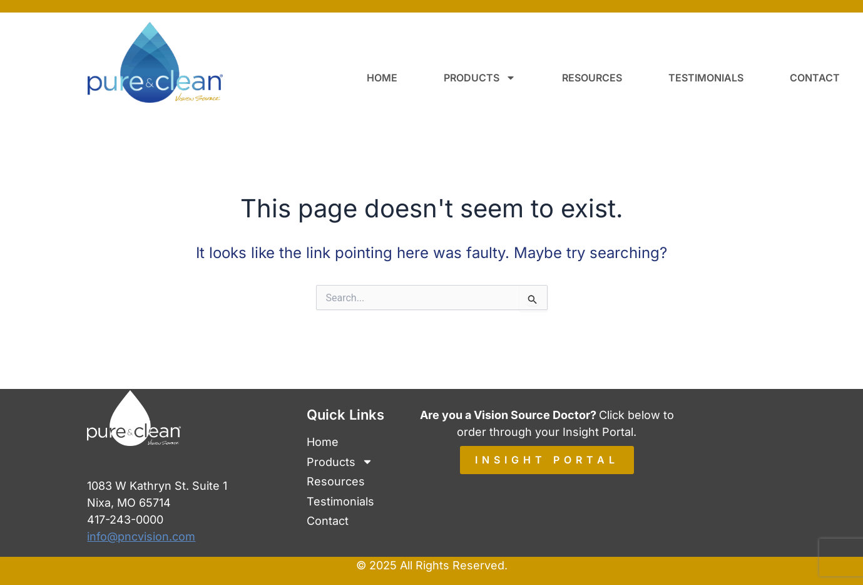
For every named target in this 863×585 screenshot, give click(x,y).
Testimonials (705, 77)
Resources (592, 77)
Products (480, 77)
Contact (815, 77)
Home (382, 77)
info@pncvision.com (141, 536)
